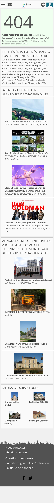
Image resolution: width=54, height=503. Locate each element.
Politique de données (19, 468)
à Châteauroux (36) (25, 189)
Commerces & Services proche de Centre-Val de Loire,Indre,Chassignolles (26, 74)
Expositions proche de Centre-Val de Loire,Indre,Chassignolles (24, 67)
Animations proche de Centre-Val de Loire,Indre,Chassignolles (24, 61)
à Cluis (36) (19, 121)
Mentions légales (16, 452)
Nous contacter (15, 447)
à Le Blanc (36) (26, 153)
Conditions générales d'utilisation (27, 463)
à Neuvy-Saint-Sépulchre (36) (27, 224)
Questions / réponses (19, 458)
